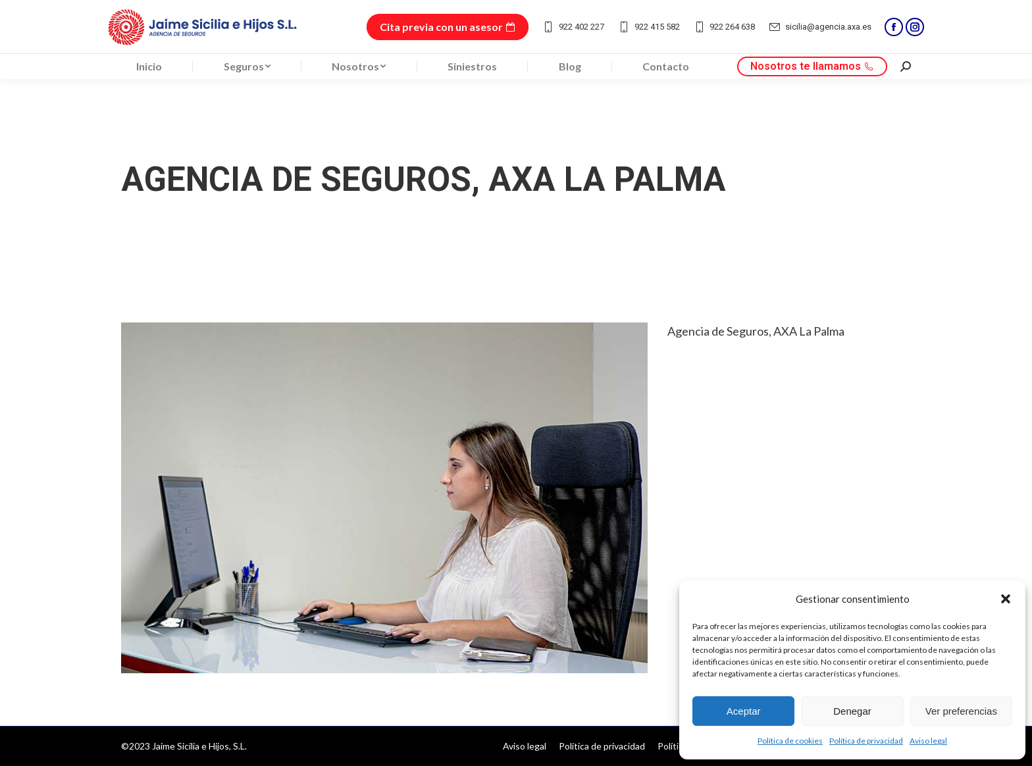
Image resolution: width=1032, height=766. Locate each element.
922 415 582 (648, 27)
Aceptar (744, 711)
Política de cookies (790, 741)
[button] (1005, 598)
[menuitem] (149, 66)
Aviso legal (928, 741)
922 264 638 (724, 27)
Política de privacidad (866, 741)
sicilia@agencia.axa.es (819, 27)
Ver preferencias (961, 711)
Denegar (852, 711)
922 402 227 (573, 27)
